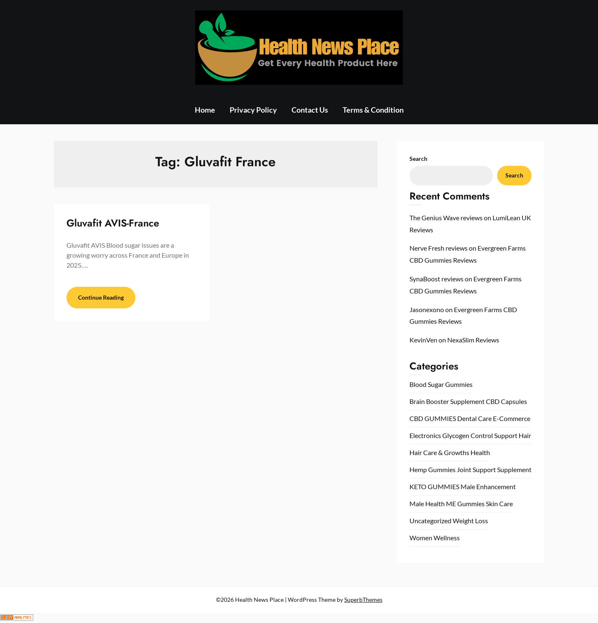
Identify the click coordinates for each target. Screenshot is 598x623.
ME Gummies (465, 503)
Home (205, 109)
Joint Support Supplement (494, 469)
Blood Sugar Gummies (441, 384)
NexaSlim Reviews (473, 340)
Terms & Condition (373, 109)
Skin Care (499, 503)
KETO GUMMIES (434, 486)
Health (480, 452)
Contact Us (310, 109)
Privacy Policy (253, 109)
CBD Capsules (506, 401)
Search (418, 158)
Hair (525, 435)
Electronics (425, 435)
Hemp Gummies (432, 469)
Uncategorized (430, 521)
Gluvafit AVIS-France (112, 223)
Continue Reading (101, 297)
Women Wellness (434, 538)
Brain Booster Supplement (447, 401)
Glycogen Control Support (479, 435)
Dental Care (474, 418)
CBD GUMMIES (432, 418)
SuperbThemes (363, 599)
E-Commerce (511, 418)
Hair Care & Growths (439, 452)
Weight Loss (470, 521)
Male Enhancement (488, 486)
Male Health (427, 503)
